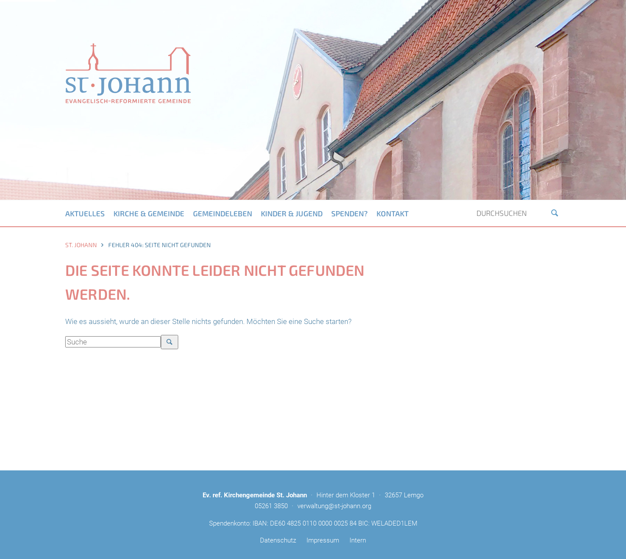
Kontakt (392, 213)
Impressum (322, 540)
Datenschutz (278, 540)
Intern (358, 540)
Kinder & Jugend (292, 213)
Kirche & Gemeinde (148, 213)
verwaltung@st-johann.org (334, 506)
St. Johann (81, 244)
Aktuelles (85, 213)
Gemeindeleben (222, 213)
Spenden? (349, 213)
